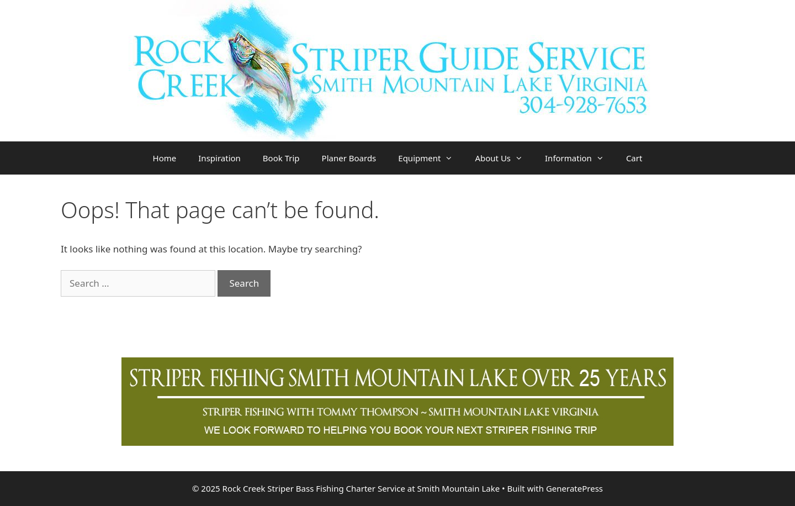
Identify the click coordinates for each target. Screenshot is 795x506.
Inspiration (219, 158)
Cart (634, 158)
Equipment (431, 158)
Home (165, 158)
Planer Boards (349, 158)
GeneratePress (574, 488)
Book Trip (281, 158)
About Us (504, 158)
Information (580, 158)
